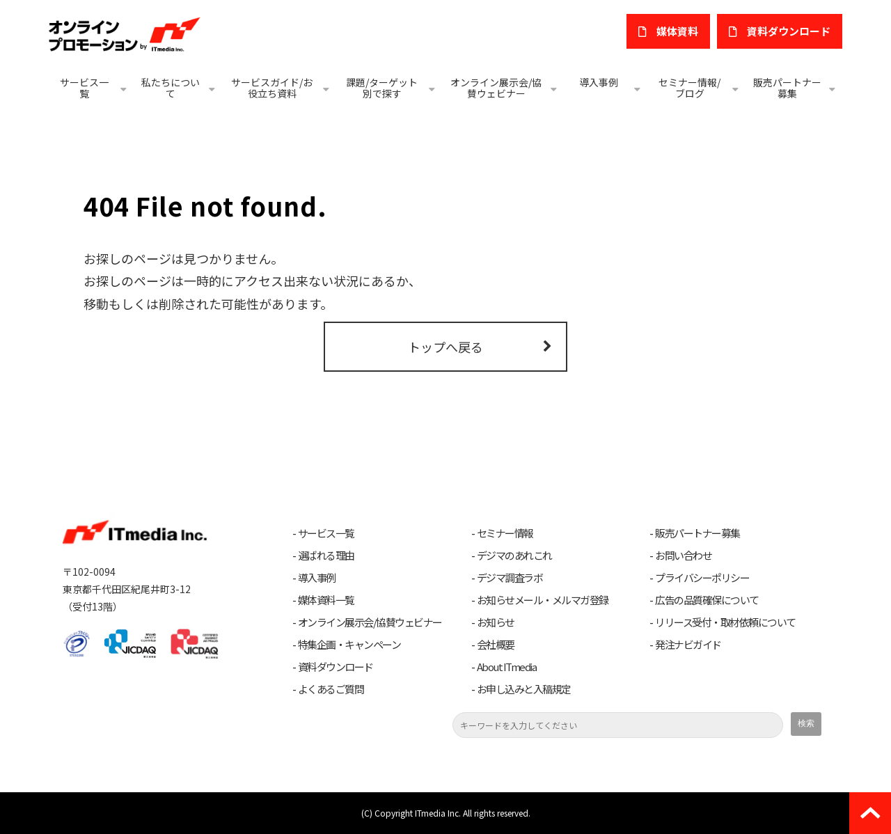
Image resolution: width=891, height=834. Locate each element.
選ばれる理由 (326, 555)
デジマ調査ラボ (510, 578)
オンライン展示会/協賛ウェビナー (496, 87)
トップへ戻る (445, 347)
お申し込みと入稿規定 (524, 689)
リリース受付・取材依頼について (725, 622)
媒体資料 (677, 31)
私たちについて (170, 87)
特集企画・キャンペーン (349, 644)
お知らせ (495, 622)
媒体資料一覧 (326, 600)
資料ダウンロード (335, 667)
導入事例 (598, 82)
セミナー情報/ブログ (689, 87)
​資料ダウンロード (788, 31)
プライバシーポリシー (702, 578)
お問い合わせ (683, 555)
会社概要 (495, 644)
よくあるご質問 (331, 689)
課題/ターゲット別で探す (382, 87)
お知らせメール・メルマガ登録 (542, 600)
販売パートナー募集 (787, 87)
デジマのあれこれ (514, 555)
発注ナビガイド (688, 644)
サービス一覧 (84, 87)
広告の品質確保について (707, 600)
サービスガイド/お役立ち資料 (272, 87)
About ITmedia (507, 667)
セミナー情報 (505, 533)
